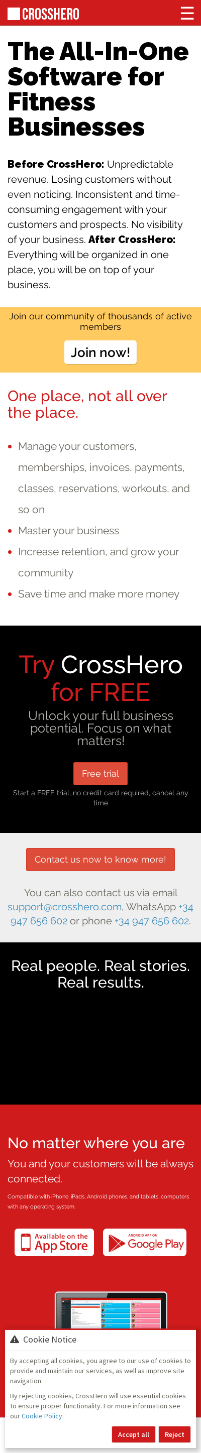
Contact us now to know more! (100, 859)
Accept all (133, 1434)
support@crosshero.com (65, 907)
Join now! (100, 352)
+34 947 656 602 (152, 921)
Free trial (100, 773)
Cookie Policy (42, 1415)
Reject (174, 1434)
